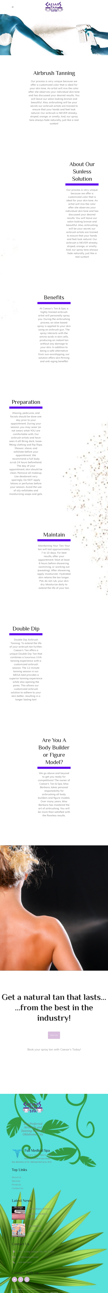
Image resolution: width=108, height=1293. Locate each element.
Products (16, 1184)
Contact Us (17, 1188)
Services (16, 1181)
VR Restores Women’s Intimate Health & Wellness (40, 1213)
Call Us (54, 1035)
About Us (16, 1177)
